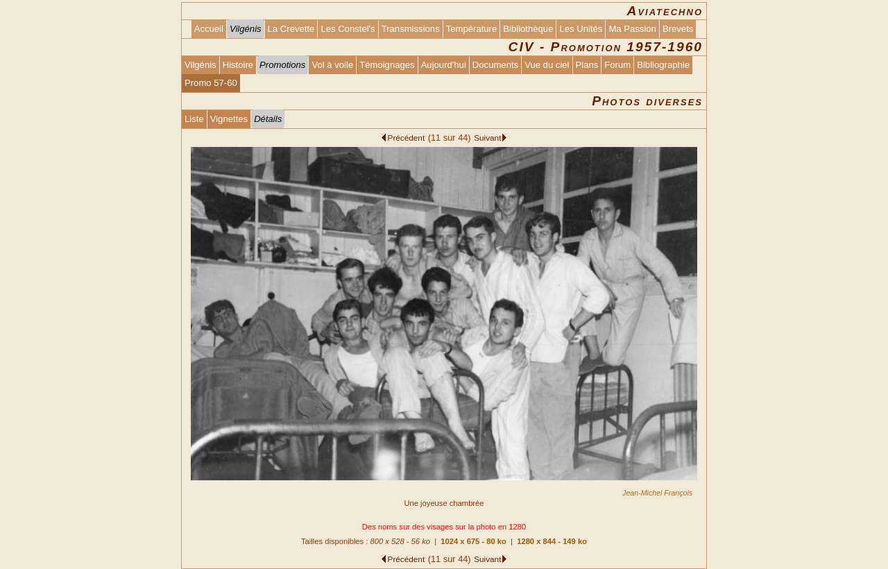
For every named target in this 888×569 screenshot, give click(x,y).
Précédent (406, 137)
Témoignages (386, 65)
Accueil (208, 29)
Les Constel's (348, 29)
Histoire (238, 65)
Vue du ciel (546, 65)
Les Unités (580, 29)
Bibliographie (663, 65)
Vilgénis (200, 65)
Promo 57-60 (211, 83)
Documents (495, 65)
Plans (587, 65)
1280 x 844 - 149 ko (552, 541)
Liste (194, 119)
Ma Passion (632, 29)
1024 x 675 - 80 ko (473, 541)
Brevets (678, 29)
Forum (617, 65)
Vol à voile (332, 65)
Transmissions (411, 29)
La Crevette (291, 29)
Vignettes (229, 119)
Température (471, 29)
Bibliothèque (528, 29)
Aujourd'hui (443, 65)
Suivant (487, 137)
